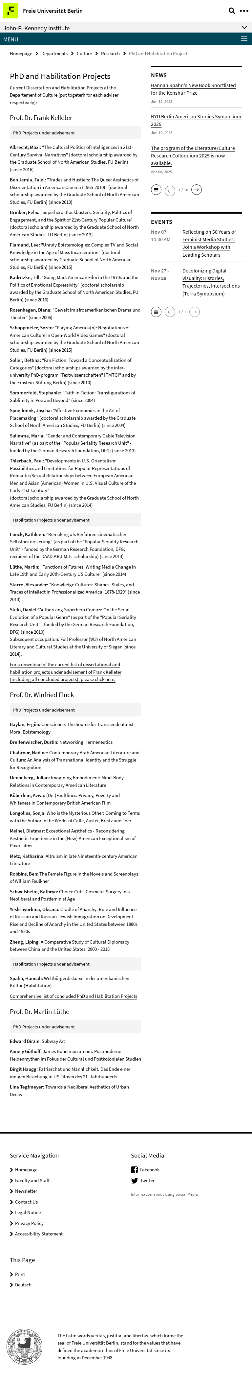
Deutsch (23, 1284)
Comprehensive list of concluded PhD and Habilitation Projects (73, 996)
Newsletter (26, 1190)
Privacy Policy (29, 1222)
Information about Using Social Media (164, 1194)
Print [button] (20, 1273)
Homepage (21, 53)
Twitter (147, 1180)
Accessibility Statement (39, 1233)
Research (110, 53)
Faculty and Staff (32, 1180)
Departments (54, 53)
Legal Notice (28, 1212)
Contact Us (26, 1201)
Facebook (149, 1169)
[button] (156, 189)
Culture (84, 53)
